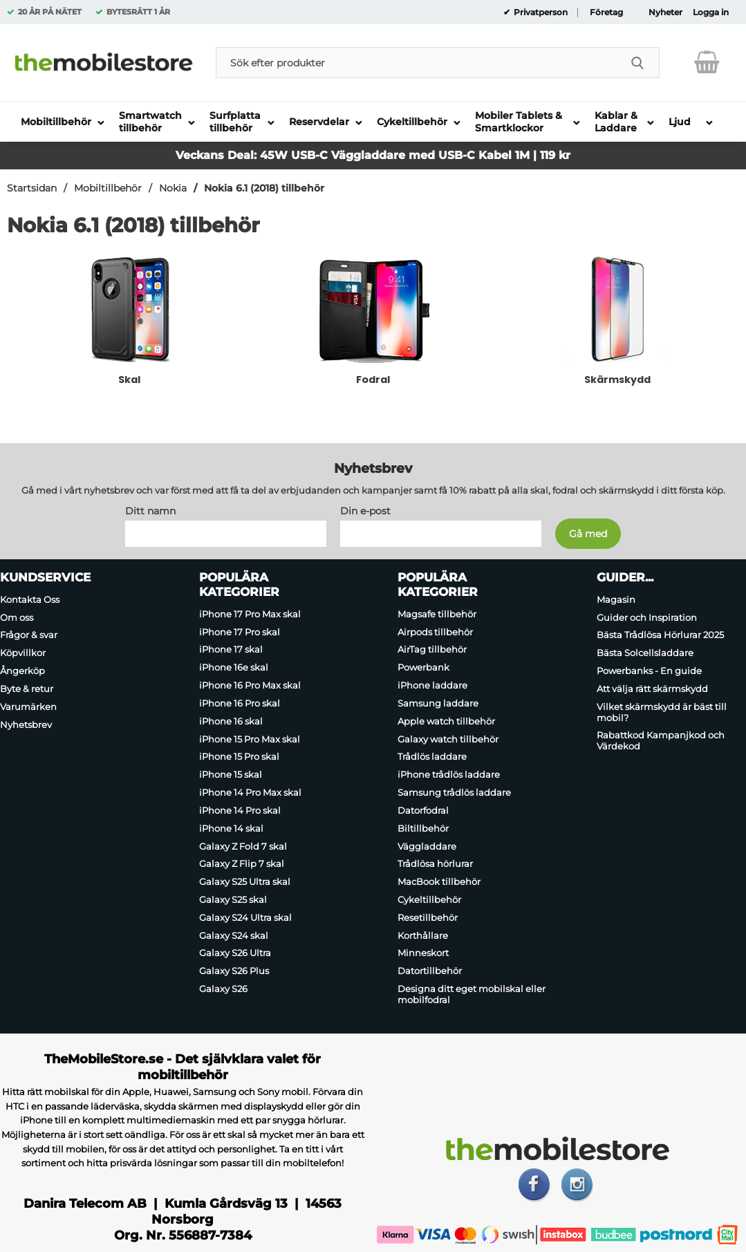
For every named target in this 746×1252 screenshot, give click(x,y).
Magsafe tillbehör (437, 613)
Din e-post (365, 511)
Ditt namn (150, 511)
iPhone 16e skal (233, 667)
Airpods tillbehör (435, 631)
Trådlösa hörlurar (435, 863)
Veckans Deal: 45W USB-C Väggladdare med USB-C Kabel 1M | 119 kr (373, 155)
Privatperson (540, 12)
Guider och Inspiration (647, 617)
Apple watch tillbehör (446, 721)
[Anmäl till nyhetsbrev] (588, 533)
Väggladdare (427, 846)
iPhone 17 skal (231, 649)
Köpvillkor (23, 652)
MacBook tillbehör (439, 881)
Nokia (173, 188)
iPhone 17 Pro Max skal (250, 613)
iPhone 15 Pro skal (239, 757)
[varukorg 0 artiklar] (707, 62)
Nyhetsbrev (26, 724)
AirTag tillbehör (432, 649)
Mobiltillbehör (108, 188)
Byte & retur (26, 688)
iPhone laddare (432, 685)
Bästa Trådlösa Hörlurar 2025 (660, 635)
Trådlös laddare (432, 757)
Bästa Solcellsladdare (645, 652)
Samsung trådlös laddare (454, 792)
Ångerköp (22, 670)
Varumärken (28, 706)
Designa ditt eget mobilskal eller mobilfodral (471, 994)
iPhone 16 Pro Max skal (250, 685)
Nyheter (665, 12)
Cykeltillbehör (429, 899)
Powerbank (423, 667)
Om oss (16, 617)
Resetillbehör (428, 917)
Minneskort (423, 953)
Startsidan (32, 188)
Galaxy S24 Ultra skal (245, 917)
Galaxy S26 (223, 988)
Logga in (711, 12)
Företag (606, 12)
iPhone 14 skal (231, 828)
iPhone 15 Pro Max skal (249, 739)
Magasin (616, 599)
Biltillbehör (423, 828)
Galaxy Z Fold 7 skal (243, 846)
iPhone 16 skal (231, 721)
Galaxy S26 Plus (234, 970)
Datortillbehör (430, 970)
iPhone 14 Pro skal (240, 810)
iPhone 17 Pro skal (239, 631)
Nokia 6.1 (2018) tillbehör (264, 188)
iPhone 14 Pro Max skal (250, 792)
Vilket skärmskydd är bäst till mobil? (662, 712)
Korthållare (423, 935)
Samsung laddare (438, 703)
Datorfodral (423, 810)
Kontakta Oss (29, 599)
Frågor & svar (28, 635)
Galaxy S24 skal (233, 935)
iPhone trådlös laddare (449, 774)
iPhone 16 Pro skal (239, 703)
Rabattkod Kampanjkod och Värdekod (661, 741)
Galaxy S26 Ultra (235, 953)
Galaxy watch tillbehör (448, 739)
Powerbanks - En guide (649, 670)
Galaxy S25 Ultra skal (244, 881)
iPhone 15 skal (230, 774)
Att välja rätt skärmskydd (652, 688)
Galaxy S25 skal (233, 899)
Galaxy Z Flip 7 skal (241, 863)
